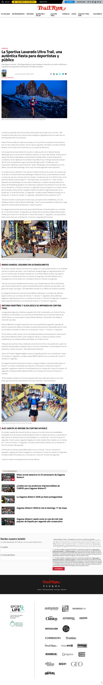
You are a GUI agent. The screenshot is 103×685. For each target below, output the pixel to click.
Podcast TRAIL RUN (83, 15)
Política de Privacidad (58, 545)
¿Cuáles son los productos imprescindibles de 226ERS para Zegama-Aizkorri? (38, 487)
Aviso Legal (96, 544)
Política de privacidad (47, 590)
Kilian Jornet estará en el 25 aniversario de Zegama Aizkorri (41, 476)
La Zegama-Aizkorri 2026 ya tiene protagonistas (39, 497)
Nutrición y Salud (40, 15)
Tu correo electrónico (8, 555)
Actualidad (5, 14)
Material (30, 14)
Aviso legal (57, 590)
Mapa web (63, 590)
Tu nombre (4, 547)
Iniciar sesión (81, 2)
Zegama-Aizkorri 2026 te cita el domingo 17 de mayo (42, 508)
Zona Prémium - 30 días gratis (24, 2)
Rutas (74, 14)
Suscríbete (69, 2)
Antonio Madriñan (8, 77)
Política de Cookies (71, 545)
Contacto (39, 590)
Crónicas (66, 14)
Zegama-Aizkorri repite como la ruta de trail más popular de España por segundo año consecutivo (40, 520)
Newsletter (43, 2)
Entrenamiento (18, 14)
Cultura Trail (54, 15)
